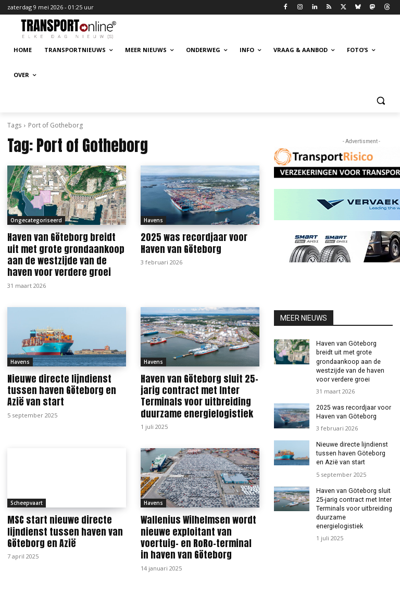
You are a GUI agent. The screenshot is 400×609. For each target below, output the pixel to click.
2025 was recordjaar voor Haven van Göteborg (191, 243)
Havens (153, 220)
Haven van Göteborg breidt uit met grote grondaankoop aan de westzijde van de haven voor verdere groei (64, 254)
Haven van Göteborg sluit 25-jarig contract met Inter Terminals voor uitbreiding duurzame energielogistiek (197, 395)
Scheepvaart (26, 501)
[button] (380, 100)
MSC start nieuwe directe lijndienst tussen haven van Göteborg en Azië (61, 530)
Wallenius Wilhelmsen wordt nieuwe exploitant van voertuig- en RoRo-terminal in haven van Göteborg (198, 536)
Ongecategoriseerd (36, 220)
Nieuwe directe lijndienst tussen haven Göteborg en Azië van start (66, 389)
